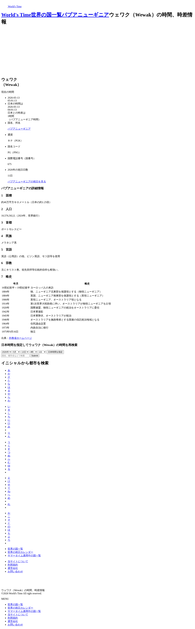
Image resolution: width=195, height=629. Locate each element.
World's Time (16, 15)
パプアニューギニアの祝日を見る (27, 181)
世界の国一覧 (46, 15)
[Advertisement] (97, 51)
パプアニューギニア (85, 15)
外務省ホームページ (20, 338)
